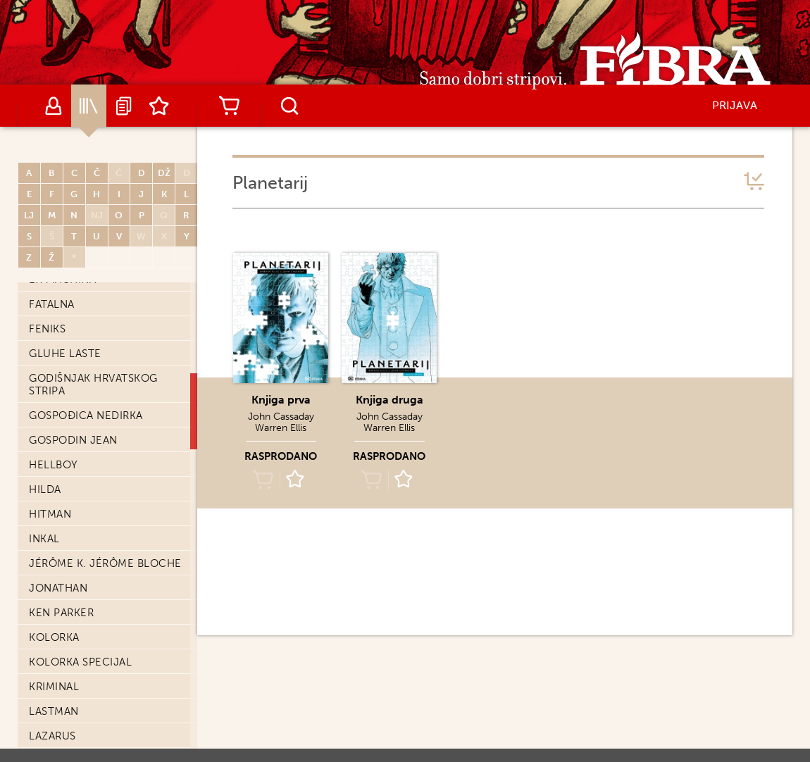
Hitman (50, 514)
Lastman (54, 711)
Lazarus (52, 736)
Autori (53, 106)
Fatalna (52, 304)
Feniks (47, 329)
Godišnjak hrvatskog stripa (93, 384)
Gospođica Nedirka (86, 415)
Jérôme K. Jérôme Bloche (105, 563)
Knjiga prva (281, 399)
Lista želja (159, 106)
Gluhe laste (65, 353)
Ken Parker (61, 612)
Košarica (229, 106)
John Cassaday (281, 417)
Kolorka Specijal (80, 662)
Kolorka (54, 637)
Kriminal (54, 686)
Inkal (44, 538)
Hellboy (53, 464)
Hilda (45, 489)
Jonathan (58, 588)
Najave (124, 106)
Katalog (88, 106)
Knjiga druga (389, 399)
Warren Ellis (280, 428)
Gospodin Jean (73, 440)
